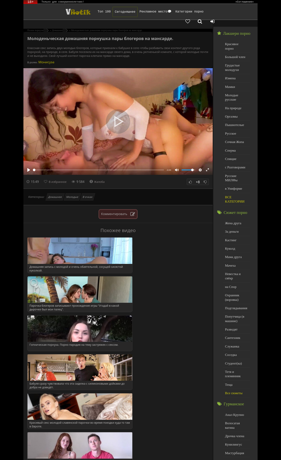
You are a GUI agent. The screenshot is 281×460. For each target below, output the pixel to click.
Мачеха (229, 231)
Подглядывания (235, 267)
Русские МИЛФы (236, 151)
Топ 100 (87, 12)
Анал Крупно (233, 363)
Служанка (231, 302)
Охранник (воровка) (231, 257)
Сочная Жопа (233, 119)
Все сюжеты (232, 342)
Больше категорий (236, 434)
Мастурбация (233, 394)
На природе (232, 88)
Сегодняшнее (108, 12)
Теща (228, 334)
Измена (229, 64)
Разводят (230, 286)
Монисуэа (45, 55)
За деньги (231, 200)
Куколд (229, 215)
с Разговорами (234, 143)
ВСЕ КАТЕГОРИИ (233, 169)
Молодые (72, 190)
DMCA (95, 451)
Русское (230, 111)
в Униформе (232, 159)
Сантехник (231, 294)
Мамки (229, 72)
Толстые (230, 418)
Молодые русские (236, 80)
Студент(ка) (232, 318)
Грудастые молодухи (231, 54)
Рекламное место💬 (139, 12)
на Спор (230, 247)
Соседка (230, 310)
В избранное (58, 175)
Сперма (229, 127)
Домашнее (55, 190)
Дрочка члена (233, 379)
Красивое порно (235, 36)
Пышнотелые (233, 104)
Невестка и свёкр (235, 239)
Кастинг (230, 207)
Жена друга (232, 192)
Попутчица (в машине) (233, 277)
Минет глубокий (235, 402)
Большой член (234, 44)
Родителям (180, 451)
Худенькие (231, 426)
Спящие (230, 135)
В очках (87, 190)
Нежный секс (233, 410)
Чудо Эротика (54, 12)
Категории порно (173, 12)
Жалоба (100, 175)
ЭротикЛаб (33, 451)
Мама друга (232, 223)
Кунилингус (232, 386)
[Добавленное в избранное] (216, 12)
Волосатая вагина (236, 371)
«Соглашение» (244, 2)
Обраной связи (132, 454)
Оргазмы (230, 96)
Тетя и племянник (236, 326)
